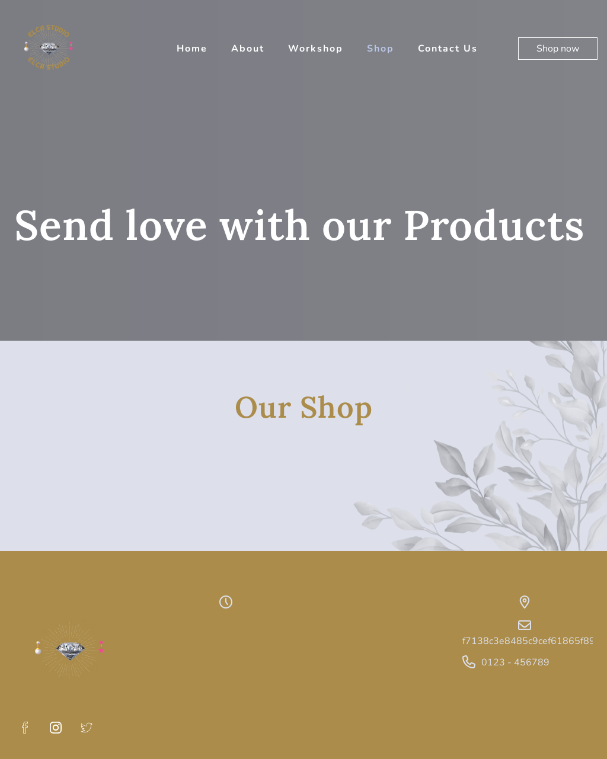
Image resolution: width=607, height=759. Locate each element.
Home (192, 48)
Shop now (557, 48)
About (247, 48)
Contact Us (448, 48)
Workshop (315, 48)
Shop (380, 48)
